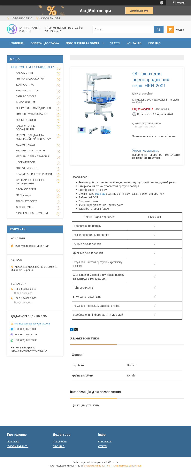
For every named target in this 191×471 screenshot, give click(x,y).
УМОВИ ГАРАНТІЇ (17, 446)
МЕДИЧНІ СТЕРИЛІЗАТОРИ (32, 156)
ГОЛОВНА (17, 43)
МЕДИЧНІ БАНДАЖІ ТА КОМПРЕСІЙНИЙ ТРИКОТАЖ (33, 137)
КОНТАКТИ (134, 43)
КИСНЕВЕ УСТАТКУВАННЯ (32, 114)
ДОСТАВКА (60, 441)
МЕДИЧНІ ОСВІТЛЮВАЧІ (30, 150)
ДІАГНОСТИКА (25, 84)
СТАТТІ (115, 43)
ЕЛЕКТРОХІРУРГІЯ (27, 90)
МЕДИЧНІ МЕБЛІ (25, 144)
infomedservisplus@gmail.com (32, 323)
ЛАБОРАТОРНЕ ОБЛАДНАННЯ (25, 127)
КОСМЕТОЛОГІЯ (26, 119)
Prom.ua (113, 462)
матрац (100, 193)
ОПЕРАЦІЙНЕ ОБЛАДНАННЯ (33, 108)
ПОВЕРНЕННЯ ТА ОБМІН (82, 43)
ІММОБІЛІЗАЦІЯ (25, 102)
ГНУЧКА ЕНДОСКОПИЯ (30, 78)
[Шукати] (159, 29)
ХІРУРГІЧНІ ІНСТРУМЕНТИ (32, 212)
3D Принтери (23, 195)
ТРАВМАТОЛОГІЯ (26, 201)
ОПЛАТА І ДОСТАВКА (45, 43)
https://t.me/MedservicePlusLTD (29, 350)
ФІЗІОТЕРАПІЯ (24, 207)
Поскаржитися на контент (96, 465)
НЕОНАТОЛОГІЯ (25, 162)
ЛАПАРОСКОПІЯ (26, 96)
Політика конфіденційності (126, 465)
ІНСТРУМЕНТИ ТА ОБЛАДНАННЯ (33, 67)
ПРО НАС (154, 43)
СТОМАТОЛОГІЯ (26, 189)
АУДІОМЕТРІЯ (24, 72)
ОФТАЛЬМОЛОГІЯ (27, 168)
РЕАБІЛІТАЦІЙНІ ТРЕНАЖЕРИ (34, 174)
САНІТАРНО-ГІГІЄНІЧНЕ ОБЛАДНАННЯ (30, 182)
